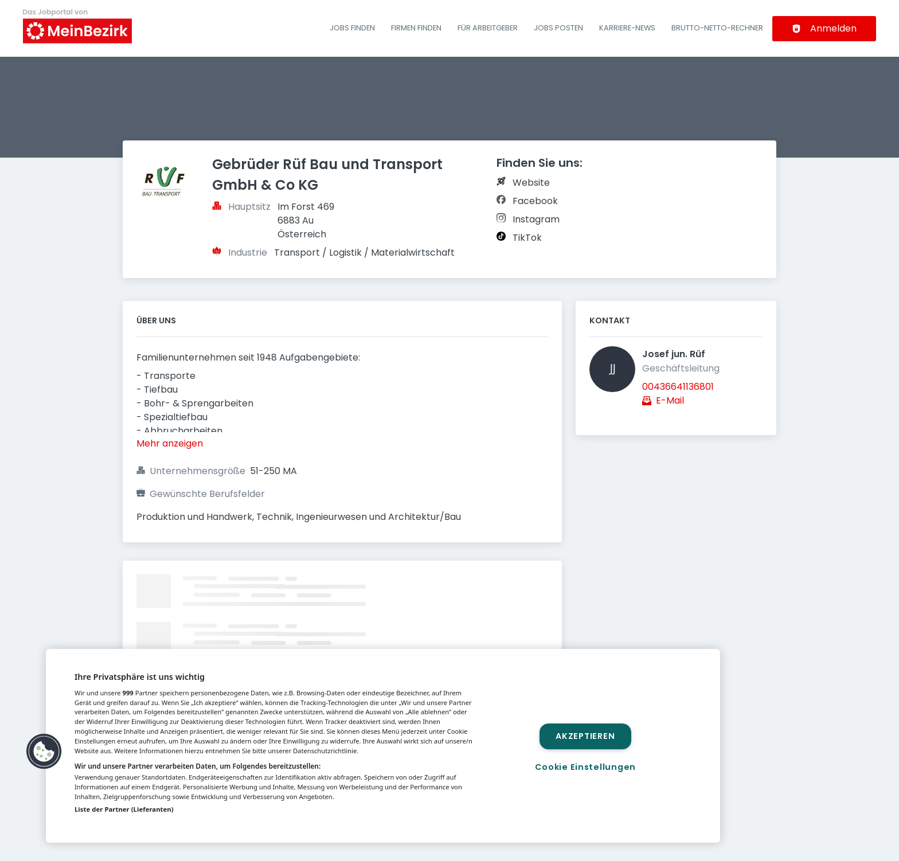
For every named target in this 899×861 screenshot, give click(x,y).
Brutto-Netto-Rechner (717, 28)
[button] (44, 751)
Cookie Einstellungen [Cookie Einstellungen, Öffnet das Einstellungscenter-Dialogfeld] (585, 767)
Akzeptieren (585, 736)
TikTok (527, 237)
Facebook (535, 201)
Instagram (536, 219)
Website (531, 182)
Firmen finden (416, 28)
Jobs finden (352, 28)
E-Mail (670, 400)
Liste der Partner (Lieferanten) (124, 809)
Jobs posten (558, 28)
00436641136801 (678, 386)
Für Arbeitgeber (488, 28)
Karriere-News (627, 28)
